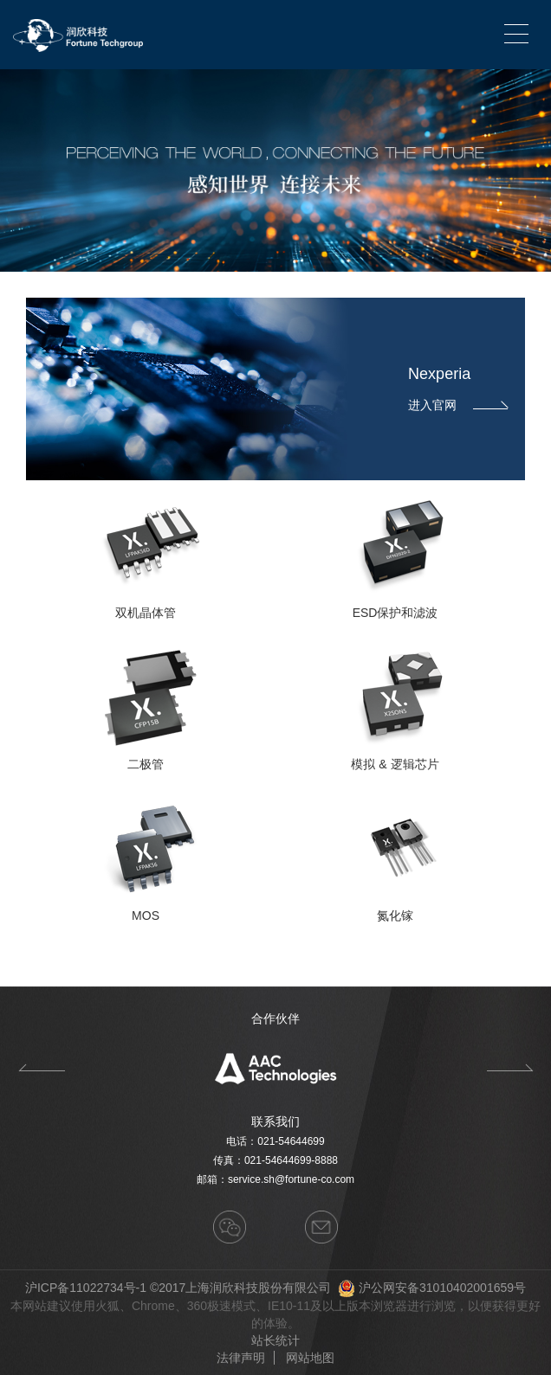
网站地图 (310, 1358)
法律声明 (241, 1358)
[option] (275, 1067)
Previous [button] (41, 1068)
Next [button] (510, 1068)
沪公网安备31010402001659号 (442, 1288)
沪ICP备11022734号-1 (85, 1288)
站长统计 (275, 1340)
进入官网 (458, 405)
